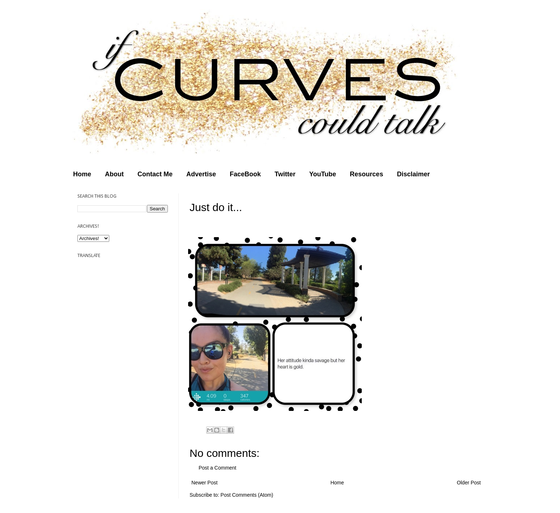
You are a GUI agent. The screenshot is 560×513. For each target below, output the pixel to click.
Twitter (285, 174)
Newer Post (204, 482)
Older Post (469, 482)
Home (82, 174)
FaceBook (245, 174)
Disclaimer (413, 174)
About (114, 174)
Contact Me (155, 174)
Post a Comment (217, 468)
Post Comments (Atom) (247, 495)
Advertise (201, 174)
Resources (366, 174)
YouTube (322, 174)
